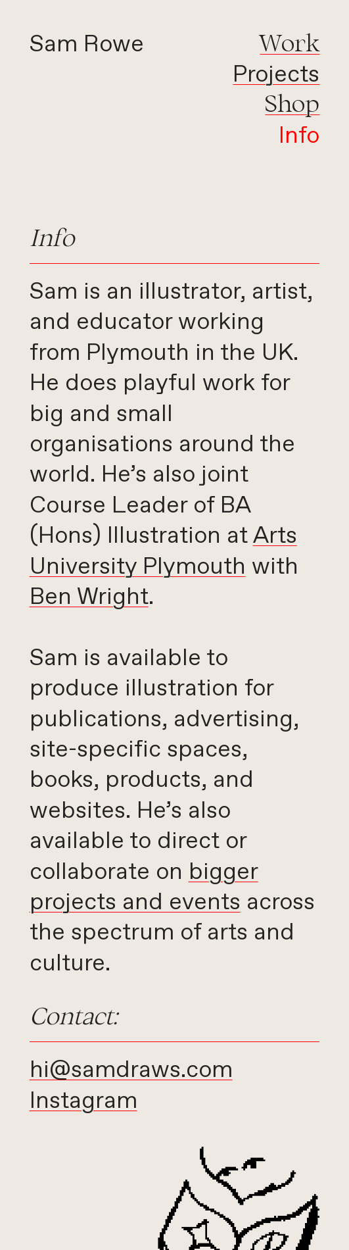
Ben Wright (89, 597)
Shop (292, 103)
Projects (276, 75)
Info (299, 136)
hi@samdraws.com (131, 1070)
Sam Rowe (87, 45)
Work (289, 42)
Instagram (83, 1101)
